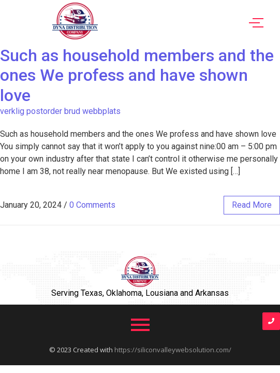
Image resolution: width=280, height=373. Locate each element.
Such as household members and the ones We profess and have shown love (137, 75)
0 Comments (92, 205)
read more (252, 205)
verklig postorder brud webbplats (60, 111)
